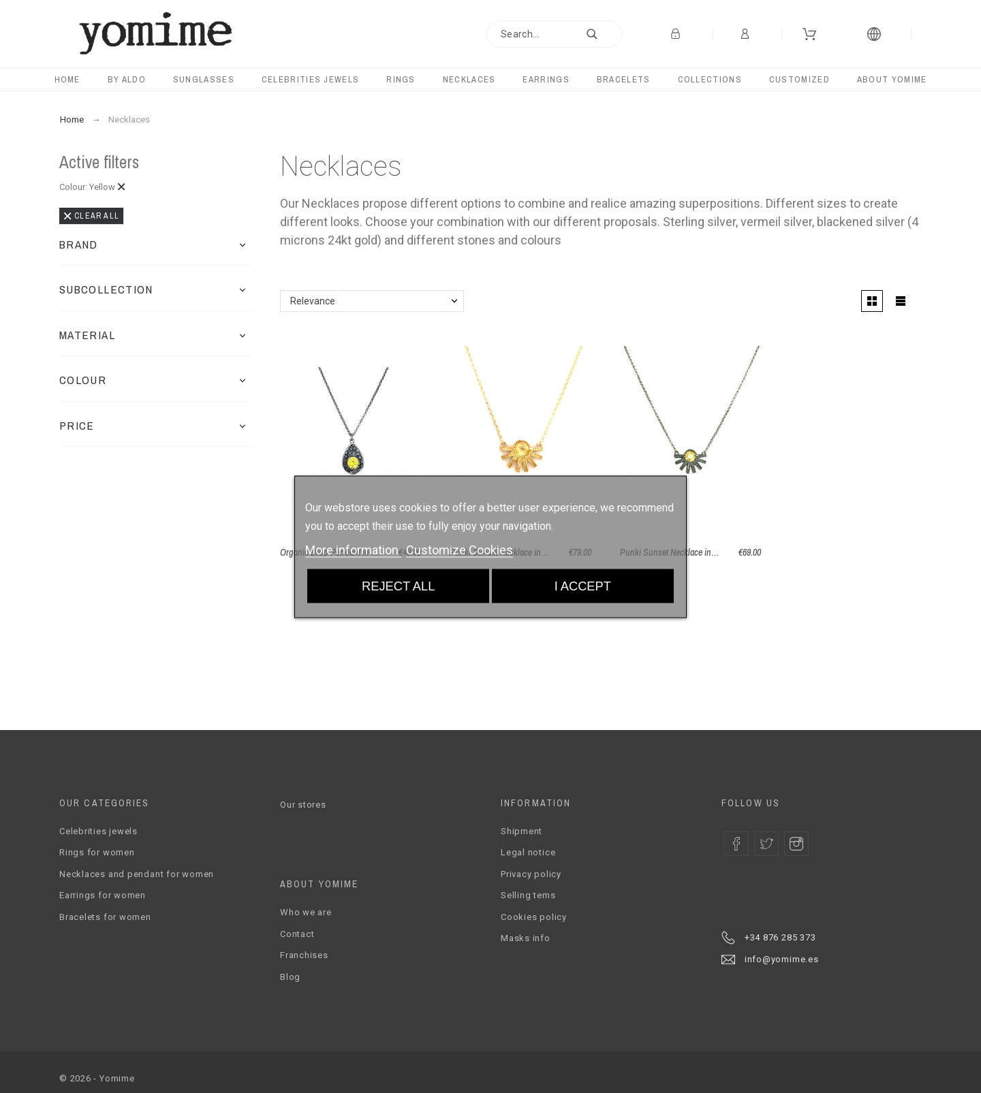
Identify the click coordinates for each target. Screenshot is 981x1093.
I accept (583, 585)
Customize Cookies (459, 549)
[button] (242, 244)
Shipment (521, 831)
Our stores (303, 804)
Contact (297, 934)
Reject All (398, 585)
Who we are (306, 912)
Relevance (312, 301)
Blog (290, 977)
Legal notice (528, 852)
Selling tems (528, 895)
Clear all (91, 215)
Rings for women (97, 852)
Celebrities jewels (98, 831)
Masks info (525, 938)
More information (353, 549)
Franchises (304, 955)
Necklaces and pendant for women (136, 874)
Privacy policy (531, 874)
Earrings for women (102, 895)
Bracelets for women (105, 917)
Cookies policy (534, 917)
